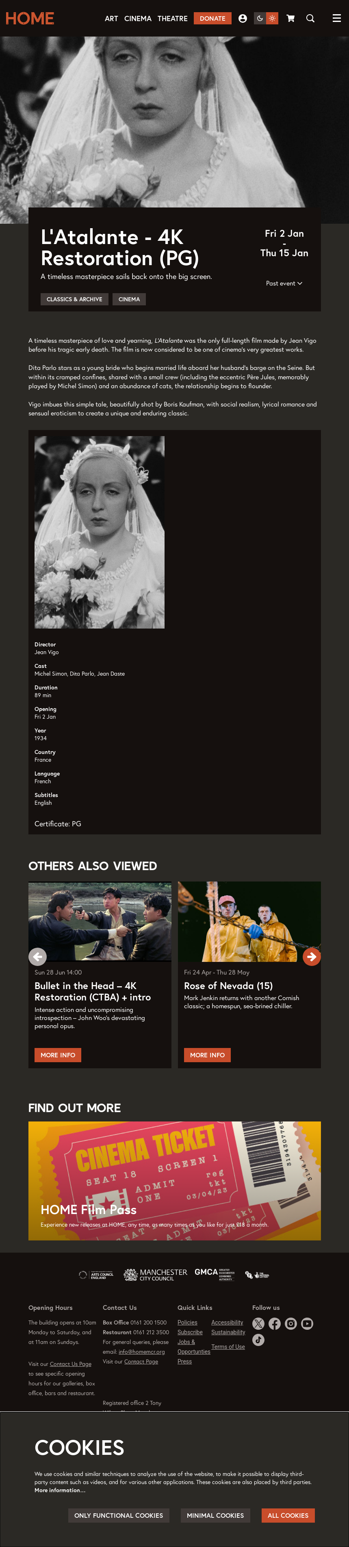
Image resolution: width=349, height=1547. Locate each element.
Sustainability (228, 1364)
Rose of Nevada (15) (228, 1018)
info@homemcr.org (142, 1383)
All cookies (288, 1515)
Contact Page (141, 1393)
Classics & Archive (74, 331)
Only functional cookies (118, 1515)
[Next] (312, 988)
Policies (187, 1354)
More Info (58, 1087)
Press (185, 1393)
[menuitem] (111, 18)
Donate (212, 18)
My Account (243, 18)
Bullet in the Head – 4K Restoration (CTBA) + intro (93, 1024)
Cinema (129, 331)
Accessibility (227, 1354)
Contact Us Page (70, 1396)
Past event (284, 315)
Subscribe (190, 1364)
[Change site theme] (266, 18)
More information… (60, 1490)
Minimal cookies (215, 1515)
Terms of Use (228, 1379)
